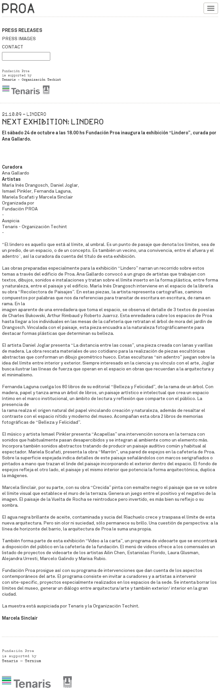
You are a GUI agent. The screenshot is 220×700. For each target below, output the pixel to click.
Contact (12, 47)
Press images (19, 38)
